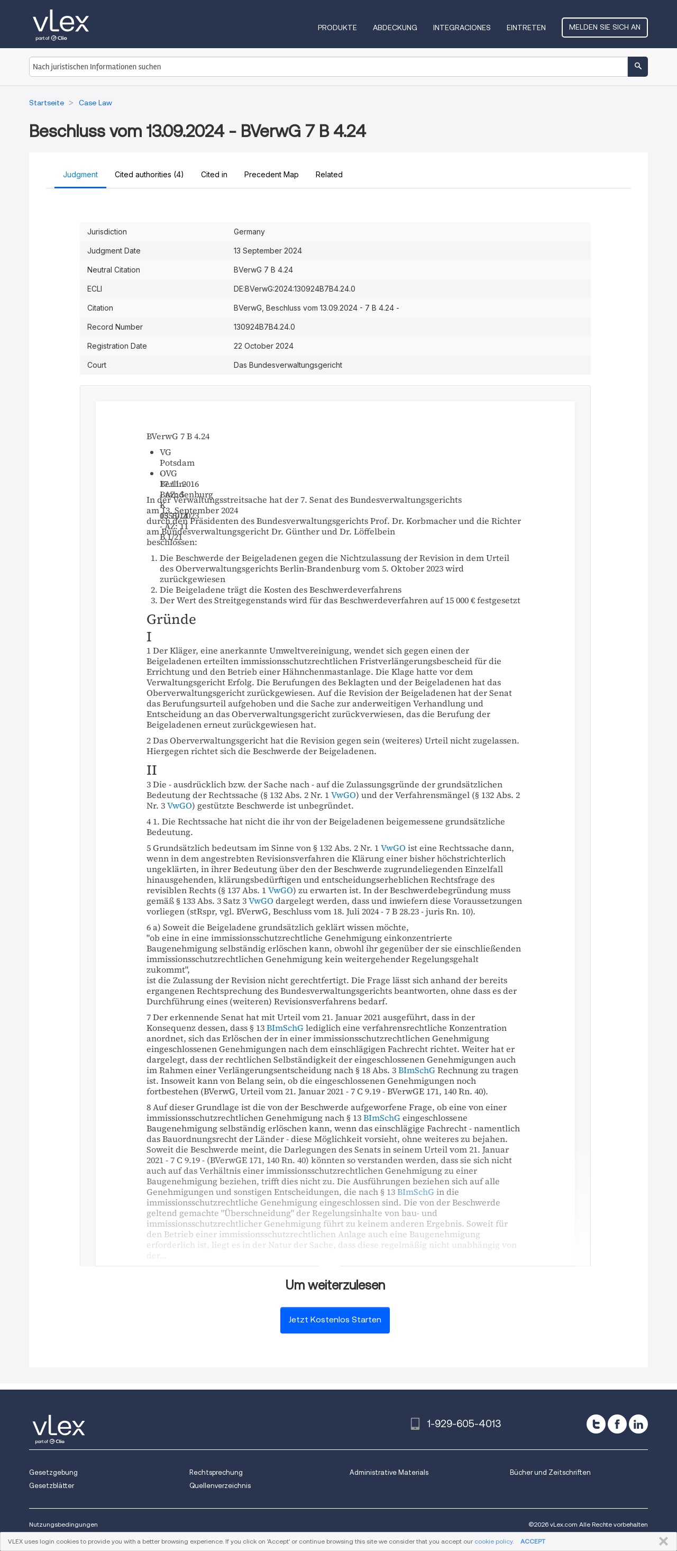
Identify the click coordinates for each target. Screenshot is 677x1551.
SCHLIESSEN (661, 1541)
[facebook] (617, 1424)
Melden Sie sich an (605, 27)
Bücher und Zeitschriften (550, 1472)
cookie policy (493, 1541)
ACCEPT (532, 1541)
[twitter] (596, 1424)
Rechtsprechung (216, 1472)
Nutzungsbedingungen (63, 1524)
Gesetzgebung (53, 1472)
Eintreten (526, 27)
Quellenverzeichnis (220, 1486)
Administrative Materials (389, 1472)
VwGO (343, 795)
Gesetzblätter (51, 1486)
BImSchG (285, 1027)
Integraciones (462, 27)
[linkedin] (638, 1424)
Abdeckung (395, 27)
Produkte (337, 27)
